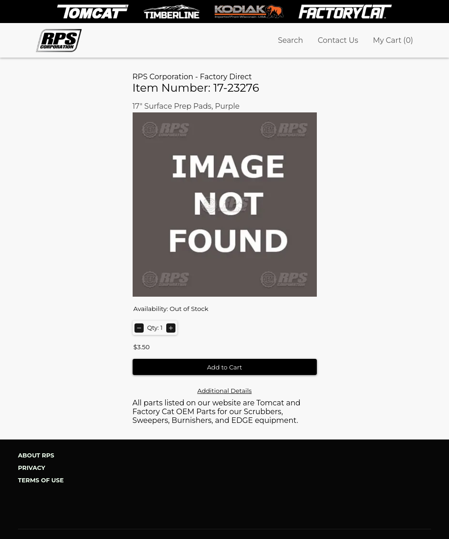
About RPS (36, 455)
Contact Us (338, 40)
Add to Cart (224, 367)
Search (290, 40)
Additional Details (224, 390)
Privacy (31, 467)
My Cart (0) (393, 40)
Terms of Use (41, 480)
